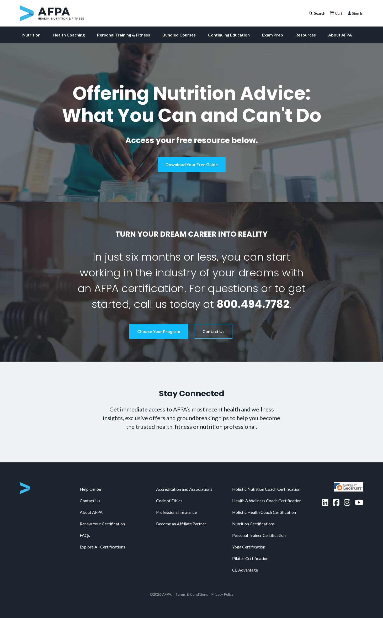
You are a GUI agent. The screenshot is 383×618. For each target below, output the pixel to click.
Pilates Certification (250, 558)
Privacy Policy (222, 594)
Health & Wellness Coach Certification (266, 500)
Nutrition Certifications (253, 523)
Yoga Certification (248, 546)
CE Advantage (245, 569)
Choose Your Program (158, 331)
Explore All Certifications (102, 546)
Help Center (91, 489)
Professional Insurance (176, 512)
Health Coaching (69, 34)
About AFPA (340, 34)
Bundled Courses (179, 34)
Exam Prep (272, 34)
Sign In (355, 13)
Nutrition (31, 34)
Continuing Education (229, 34)
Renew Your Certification (102, 523)
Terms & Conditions (191, 594)
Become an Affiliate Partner (181, 523)
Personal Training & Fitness (123, 34)
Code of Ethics (169, 500)
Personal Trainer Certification (259, 535)
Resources (305, 34)
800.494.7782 (253, 304)
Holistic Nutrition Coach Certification (266, 489)
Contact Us (214, 331)
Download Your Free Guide (192, 164)
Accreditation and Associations (184, 489)
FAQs (85, 535)
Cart (335, 13)
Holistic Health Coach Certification (264, 512)
